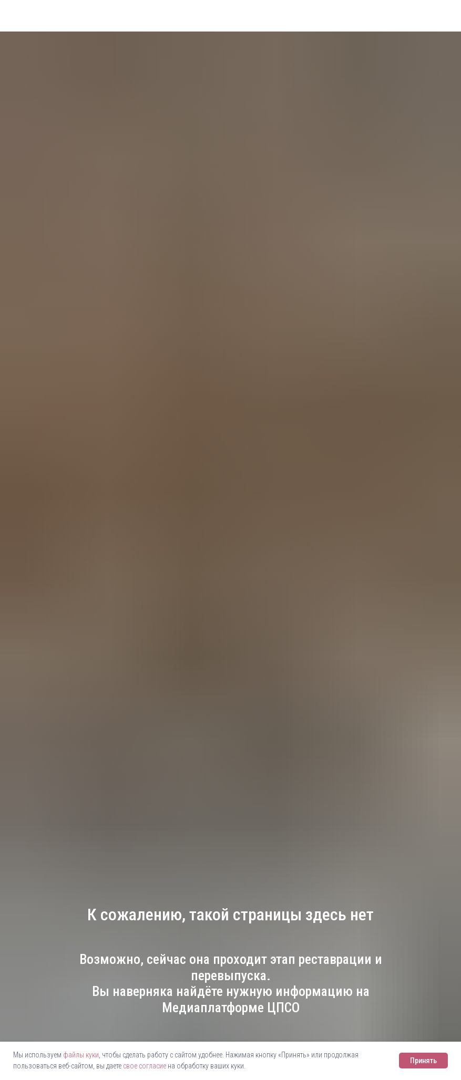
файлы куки (81, 1055)
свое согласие (144, 1066)
